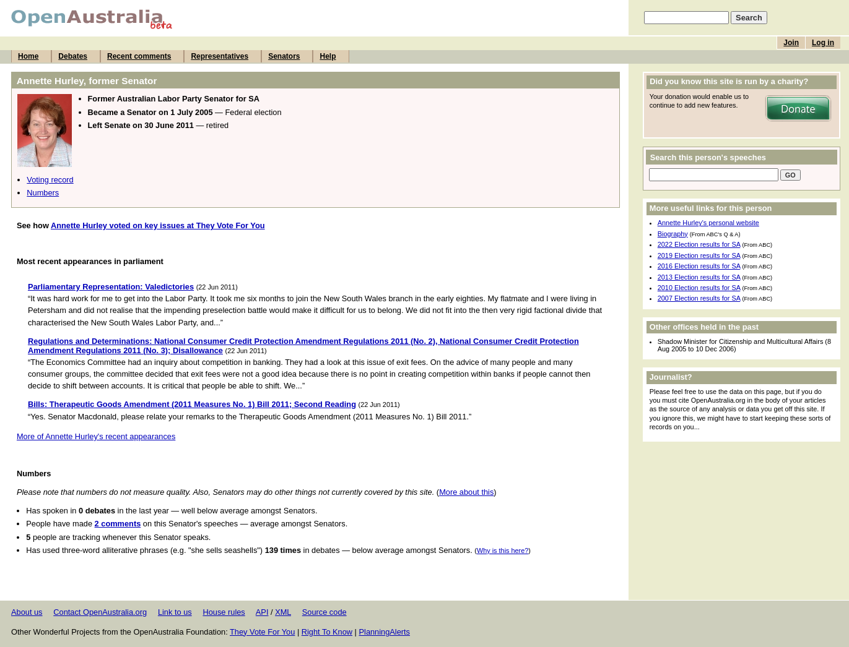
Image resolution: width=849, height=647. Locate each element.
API (262, 612)
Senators (284, 56)
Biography (673, 234)
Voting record (50, 179)
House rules (223, 612)
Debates (72, 56)
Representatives (219, 56)
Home (28, 56)
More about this (466, 492)
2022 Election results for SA (699, 244)
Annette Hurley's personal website (708, 222)
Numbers (43, 192)
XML (283, 612)
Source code (324, 612)
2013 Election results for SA (699, 277)
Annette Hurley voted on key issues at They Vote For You (158, 225)
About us (27, 612)
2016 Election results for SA (699, 266)
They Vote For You (262, 631)
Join (791, 42)
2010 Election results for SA (699, 287)
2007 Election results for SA (699, 298)
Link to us (175, 612)
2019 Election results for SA (699, 255)
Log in (823, 42)
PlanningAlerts (385, 631)
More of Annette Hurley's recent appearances (96, 436)
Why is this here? (502, 550)
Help (328, 56)
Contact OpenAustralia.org (100, 612)
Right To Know (327, 631)
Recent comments (139, 56)
